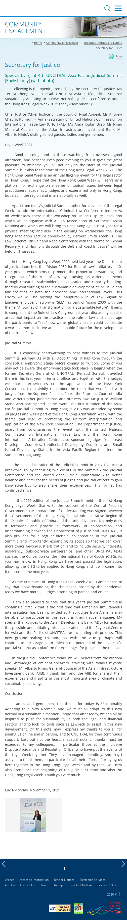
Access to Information (34, 880)
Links (43, 885)
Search (107, 8)
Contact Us (27, 885)
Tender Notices (64, 880)
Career (9, 880)
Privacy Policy (106, 885)
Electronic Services (93, 880)
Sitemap (57, 885)
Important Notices (80, 885)
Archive (10, 885)
